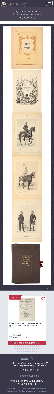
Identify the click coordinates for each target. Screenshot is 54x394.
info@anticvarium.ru (29, 376)
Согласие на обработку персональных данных (27, 391)
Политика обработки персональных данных (27, 388)
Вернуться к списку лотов (27, 14)
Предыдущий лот (27, 11)
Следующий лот (27, 17)
